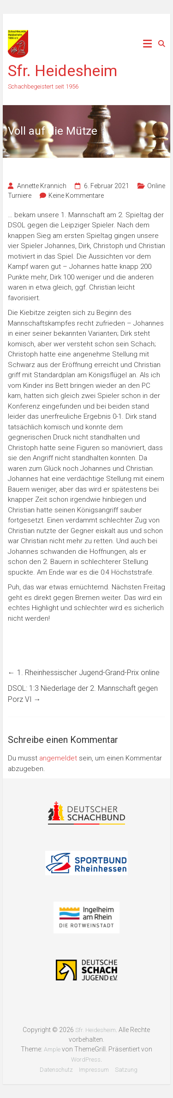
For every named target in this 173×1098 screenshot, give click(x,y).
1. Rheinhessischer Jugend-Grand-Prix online (84, 672)
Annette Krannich (41, 186)
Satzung (126, 1069)
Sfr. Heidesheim (62, 70)
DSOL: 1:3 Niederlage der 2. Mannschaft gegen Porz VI (83, 694)
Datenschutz (56, 1069)
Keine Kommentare (76, 195)
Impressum (94, 1069)
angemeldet (58, 758)
